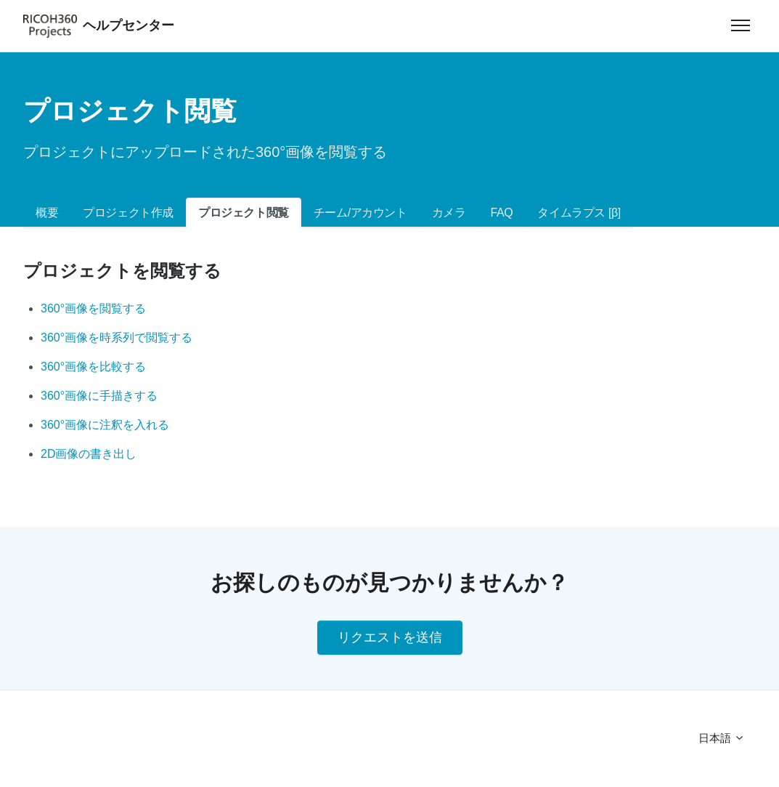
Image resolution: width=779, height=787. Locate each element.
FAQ (502, 212)
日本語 (721, 738)
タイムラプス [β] (579, 212)
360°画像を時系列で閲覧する (116, 337)
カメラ (449, 212)
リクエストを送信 (390, 637)
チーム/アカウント (360, 212)
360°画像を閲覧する (93, 308)
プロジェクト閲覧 (243, 212)
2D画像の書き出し (88, 454)
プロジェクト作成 (128, 212)
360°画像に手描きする (99, 396)
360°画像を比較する (93, 366)
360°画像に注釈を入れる (105, 425)
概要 (47, 212)
